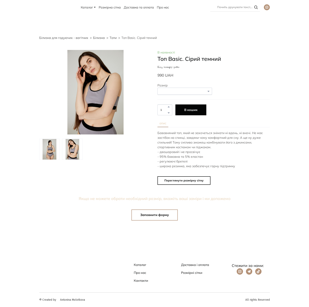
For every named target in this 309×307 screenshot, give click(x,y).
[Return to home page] (44, 7)
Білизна (99, 38)
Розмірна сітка (110, 7)
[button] (256, 7)
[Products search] (235, 7)
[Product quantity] (164, 110)
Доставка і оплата (195, 265)
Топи (113, 38)
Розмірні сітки (191, 273)
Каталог (87, 7)
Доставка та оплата (139, 7)
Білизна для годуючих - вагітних (63, 38)
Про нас (163, 7)
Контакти (141, 281)
